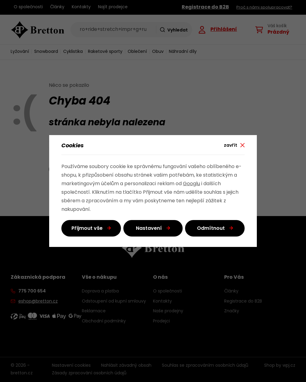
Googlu (191, 184)
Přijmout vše (87, 228)
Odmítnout (211, 228)
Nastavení (149, 228)
